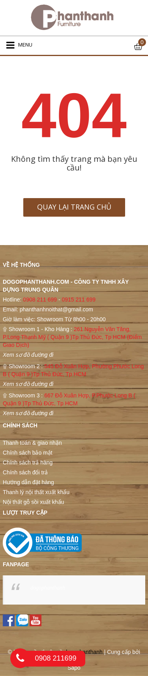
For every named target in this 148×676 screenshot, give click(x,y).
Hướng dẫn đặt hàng (28, 482)
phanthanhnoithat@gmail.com (56, 309)
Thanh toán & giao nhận (32, 443)
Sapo (74, 668)
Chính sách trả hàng (27, 462)
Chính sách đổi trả (25, 472)
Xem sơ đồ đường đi (28, 355)
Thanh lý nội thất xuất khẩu (36, 492)
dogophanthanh (47, 588)
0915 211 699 (79, 299)
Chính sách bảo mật (27, 452)
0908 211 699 (40, 299)
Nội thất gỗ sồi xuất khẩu (33, 502)
